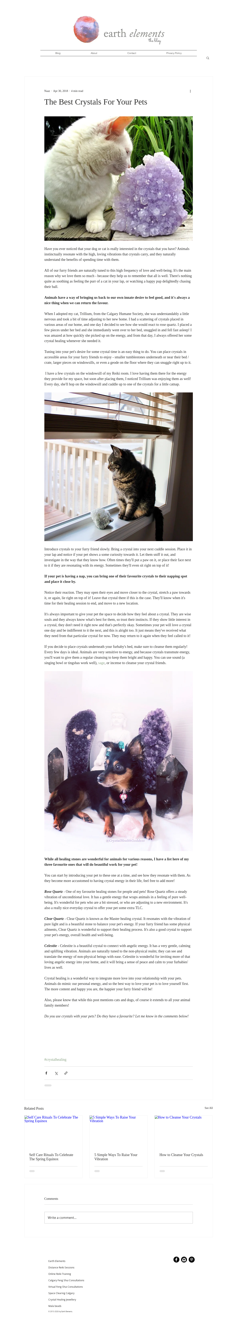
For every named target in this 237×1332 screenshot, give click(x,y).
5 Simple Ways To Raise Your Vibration (115, 1157)
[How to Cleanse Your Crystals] (184, 1132)
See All (209, 1107)
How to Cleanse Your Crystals (181, 1155)
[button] (208, 57)
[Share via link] (66, 1073)
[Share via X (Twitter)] (56, 1073)
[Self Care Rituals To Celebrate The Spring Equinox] (53, 1132)
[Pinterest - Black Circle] (192, 1260)
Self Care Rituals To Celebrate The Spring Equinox (51, 1157)
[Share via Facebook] (46, 1073)
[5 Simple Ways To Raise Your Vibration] (118, 1132)
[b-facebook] (176, 1260)
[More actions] (190, 90)
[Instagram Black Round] (184, 1260)
